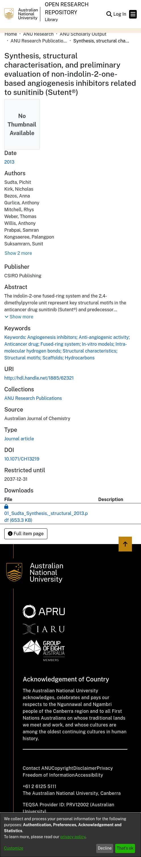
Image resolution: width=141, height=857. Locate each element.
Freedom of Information (49, 775)
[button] (109, 14)
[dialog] (70, 835)
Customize (13, 848)
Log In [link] (120, 14)
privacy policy (72, 836)
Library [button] (51, 19)
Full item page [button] (26, 533)
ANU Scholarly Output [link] (83, 34)
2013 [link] (9, 162)
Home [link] (11, 34)
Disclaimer (85, 768)
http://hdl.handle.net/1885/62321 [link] (39, 378)
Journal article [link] (19, 438)
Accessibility (89, 775)
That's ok (125, 848)
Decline (105, 848)
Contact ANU (37, 768)
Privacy (105, 768)
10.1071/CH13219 (21, 459)
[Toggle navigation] (133, 14)
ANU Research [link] (38, 34)
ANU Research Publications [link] (38, 41)
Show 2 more (18, 253)
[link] (33, 398)
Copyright (62, 768)
